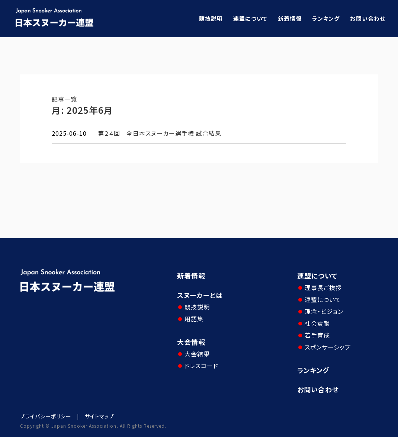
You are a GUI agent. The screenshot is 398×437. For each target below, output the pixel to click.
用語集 (193, 318)
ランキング (326, 18)
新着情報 (290, 18)
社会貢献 (317, 323)
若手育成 (317, 335)
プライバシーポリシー (45, 416)
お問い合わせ (367, 18)
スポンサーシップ (328, 347)
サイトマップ (99, 416)
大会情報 (191, 342)
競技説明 (211, 18)
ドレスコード (201, 365)
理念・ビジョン (324, 311)
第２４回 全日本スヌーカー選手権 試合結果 (159, 133)
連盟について (250, 18)
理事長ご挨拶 (323, 287)
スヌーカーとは (200, 295)
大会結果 (197, 353)
